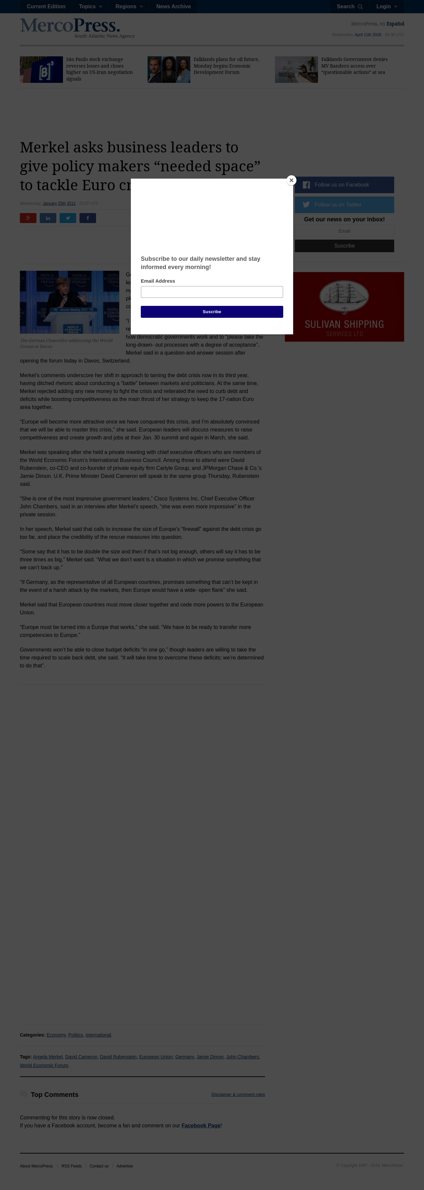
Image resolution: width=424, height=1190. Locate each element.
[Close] (291, 180)
